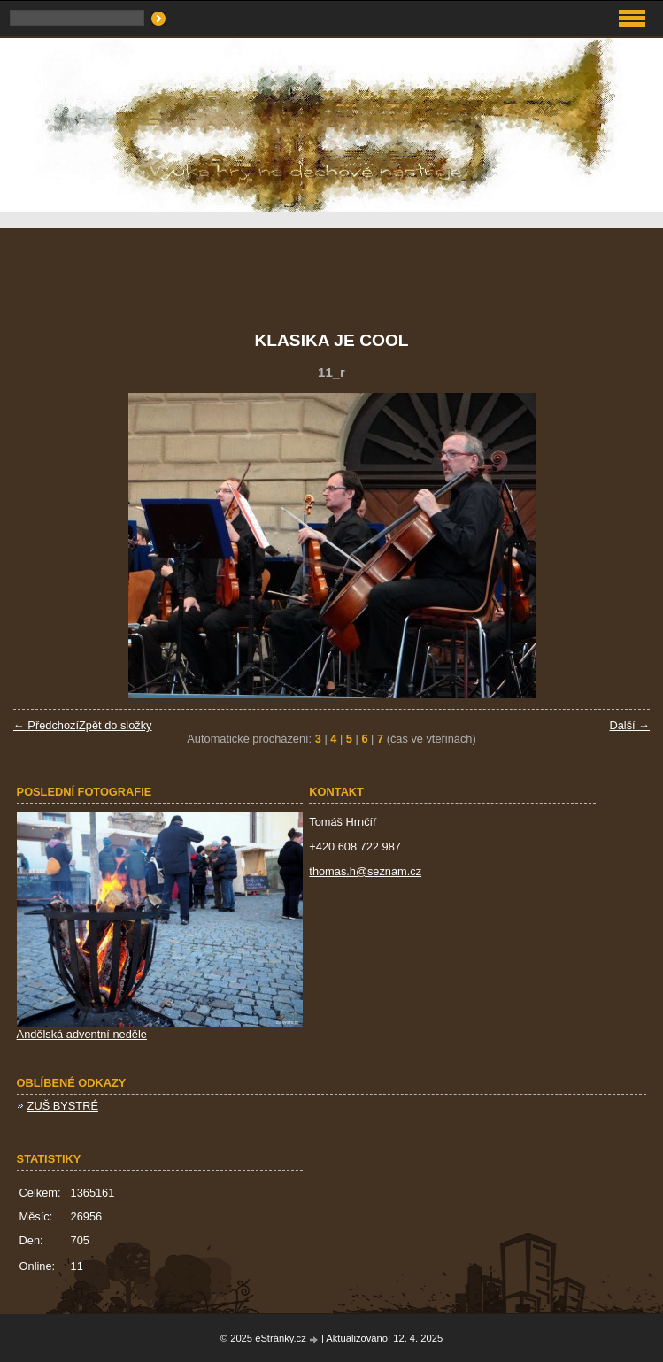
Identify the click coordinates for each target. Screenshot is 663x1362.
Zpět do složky (115, 725)
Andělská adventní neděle (82, 1034)
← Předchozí (46, 725)
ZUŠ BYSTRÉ (62, 1105)
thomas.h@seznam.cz (365, 871)
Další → (629, 725)
